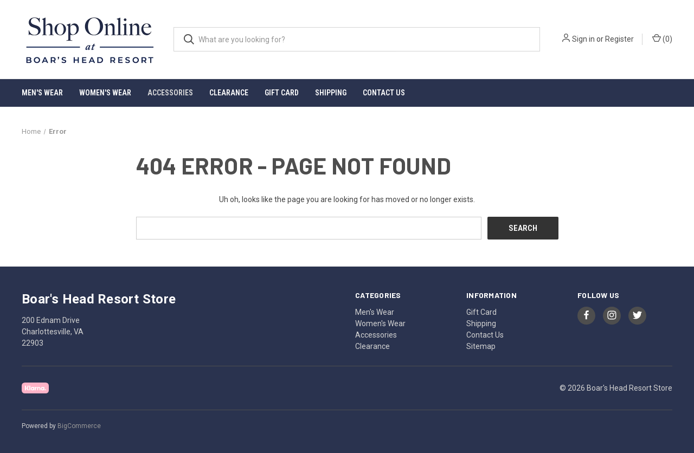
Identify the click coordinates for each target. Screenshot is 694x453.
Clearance (228, 92)
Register (619, 39)
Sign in (583, 39)
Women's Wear (105, 92)
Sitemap (481, 345)
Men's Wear (42, 92)
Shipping (330, 92)
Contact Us (384, 92)
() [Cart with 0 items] (662, 38)
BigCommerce (79, 425)
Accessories (170, 92)
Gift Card (282, 92)
